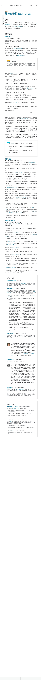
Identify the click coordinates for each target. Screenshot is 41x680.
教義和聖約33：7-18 (10, 159)
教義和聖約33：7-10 (18, 173)
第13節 (11, 421)
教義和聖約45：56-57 (16, 212)
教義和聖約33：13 (17, 418)
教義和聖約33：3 (31, 88)
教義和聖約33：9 (11, 334)
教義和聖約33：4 (14, 102)
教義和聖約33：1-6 (10, 36)
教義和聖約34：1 (16, 232)
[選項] (38, 5)
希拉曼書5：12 (31, 428)
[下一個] (31, 679)
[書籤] (33, 5)
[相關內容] (36, 5)
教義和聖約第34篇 (17, 26)
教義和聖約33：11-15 (12, 187)
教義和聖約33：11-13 (12, 406)
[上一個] (10, 679)
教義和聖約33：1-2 (14, 73)
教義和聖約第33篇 (17, 48)
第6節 (12, 144)
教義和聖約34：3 (12, 241)
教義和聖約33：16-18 (21, 197)
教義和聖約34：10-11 (17, 254)
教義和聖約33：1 (11, 288)
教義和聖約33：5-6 (24, 119)
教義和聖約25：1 (11, 245)
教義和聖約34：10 (11, 388)
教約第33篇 (23, 283)
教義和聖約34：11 (10, 267)
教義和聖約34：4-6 (16, 247)
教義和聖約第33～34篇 (18, 13)
